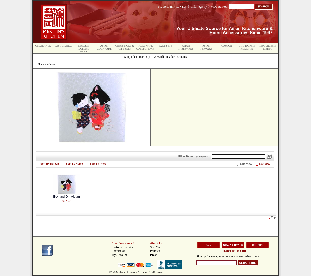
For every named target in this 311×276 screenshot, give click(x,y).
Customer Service (123, 247)
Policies (155, 251)
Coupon (226, 45)
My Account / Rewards (172, 7)
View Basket (219, 7)
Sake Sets (165, 45)
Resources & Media (267, 47)
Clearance (43, 45)
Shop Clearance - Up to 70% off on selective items (155, 57)
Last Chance (63, 45)
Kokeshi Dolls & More (84, 48)
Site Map (155, 247)
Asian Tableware (186, 47)
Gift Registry (199, 7)
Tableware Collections (145, 47)
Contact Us (119, 251)
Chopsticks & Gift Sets (124, 47)
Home (41, 64)
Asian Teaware (206, 47)
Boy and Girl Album (66, 196)
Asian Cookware (104, 47)
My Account (119, 255)
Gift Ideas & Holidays (247, 47)
